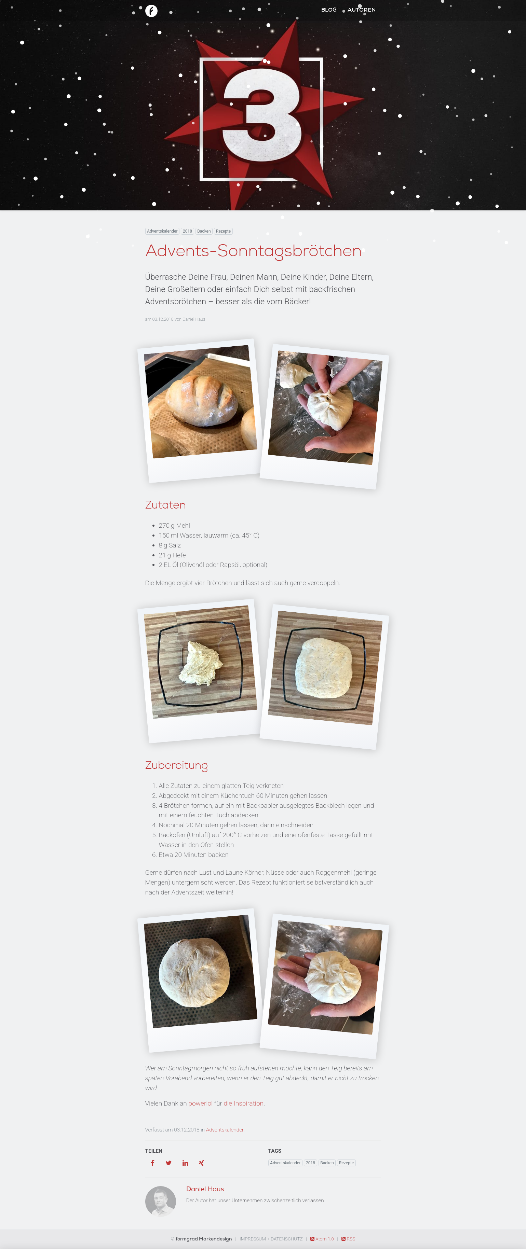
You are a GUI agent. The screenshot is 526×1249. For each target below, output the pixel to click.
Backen (204, 231)
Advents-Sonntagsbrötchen (253, 253)
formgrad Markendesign (204, 1239)
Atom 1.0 (322, 1238)
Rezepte (223, 231)
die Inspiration (244, 1103)
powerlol (200, 1103)
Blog (329, 10)
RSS (348, 1238)
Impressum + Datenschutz (271, 1238)
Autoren (362, 10)
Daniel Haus (194, 319)
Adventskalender (162, 231)
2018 (187, 231)
